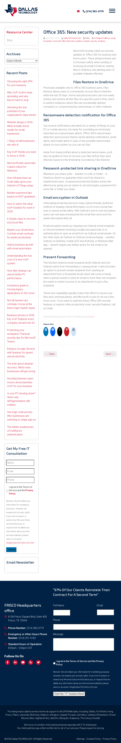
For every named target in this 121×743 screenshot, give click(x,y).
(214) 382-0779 (93, 11)
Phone (56, 619)
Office (87, 38)
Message (58, 634)
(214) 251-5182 (27, 638)
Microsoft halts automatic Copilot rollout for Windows (21, 167)
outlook (86, 41)
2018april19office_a (102, 38)
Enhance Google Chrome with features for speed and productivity (21, 352)
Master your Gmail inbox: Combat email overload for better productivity (20, 233)
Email (100, 605)
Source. (91, 316)
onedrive (79, 41)
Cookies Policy (93, 739)
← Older (50, 354)
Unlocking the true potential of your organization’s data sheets (21, 111)
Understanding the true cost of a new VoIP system (19, 259)
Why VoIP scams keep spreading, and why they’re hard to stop (19, 96)
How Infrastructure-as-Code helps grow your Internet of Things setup (20, 181)
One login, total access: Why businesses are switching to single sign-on (21, 416)
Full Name (58, 605)
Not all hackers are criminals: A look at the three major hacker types (21, 304)
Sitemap (80, 739)
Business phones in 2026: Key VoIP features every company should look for (21, 319)
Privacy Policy (110, 739)
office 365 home (68, 41)
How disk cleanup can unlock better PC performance (19, 274)
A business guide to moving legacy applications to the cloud (20, 289)
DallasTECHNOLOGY (72, 38)
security (93, 41)
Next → (110, 354)
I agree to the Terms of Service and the (21, 490)
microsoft (57, 41)
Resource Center (19, 32)
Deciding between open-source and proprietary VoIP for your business (20, 382)
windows (101, 41)
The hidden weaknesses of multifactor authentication (20, 430)
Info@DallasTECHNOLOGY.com (20, 543)
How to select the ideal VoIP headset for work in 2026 (21, 207)
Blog (9, 40)
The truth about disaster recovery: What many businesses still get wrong (21, 367)
